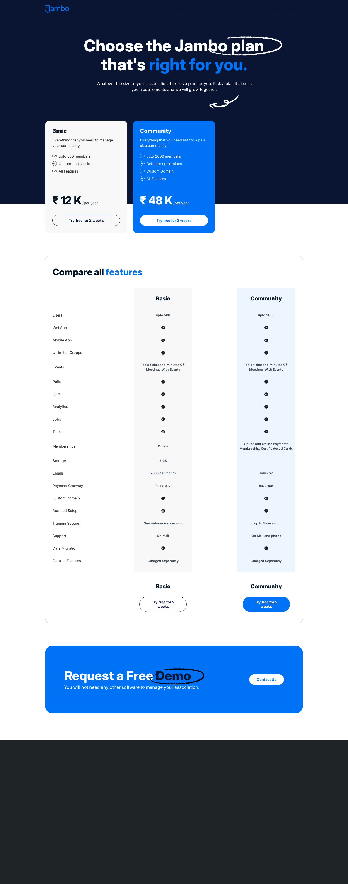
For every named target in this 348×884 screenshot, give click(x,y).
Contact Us (266, 679)
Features (150, 9)
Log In (243, 9)
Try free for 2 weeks (86, 220)
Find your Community (210, 9)
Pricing (177, 9)
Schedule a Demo (280, 9)
